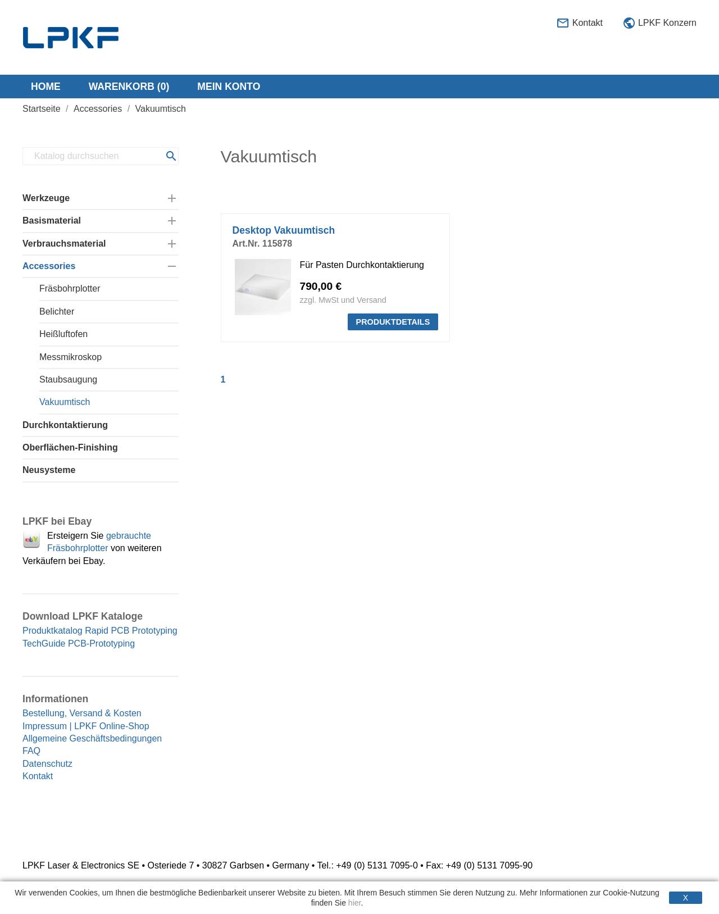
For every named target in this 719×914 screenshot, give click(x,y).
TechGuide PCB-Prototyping (78, 643)
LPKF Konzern (659, 23)
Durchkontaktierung (65, 425)
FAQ (31, 751)
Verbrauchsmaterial (64, 243)
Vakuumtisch (64, 402)
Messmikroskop (70, 357)
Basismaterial (51, 220)
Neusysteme (48, 470)
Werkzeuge (46, 198)
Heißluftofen (63, 334)
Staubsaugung (68, 379)
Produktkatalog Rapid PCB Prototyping (100, 630)
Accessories (48, 266)
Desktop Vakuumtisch (284, 230)
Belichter (56, 311)
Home (46, 86)
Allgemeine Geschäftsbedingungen (92, 738)
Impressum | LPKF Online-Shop (85, 726)
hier (354, 902)
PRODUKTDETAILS (393, 321)
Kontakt (579, 23)
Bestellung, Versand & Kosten (82, 713)
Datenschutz (47, 764)
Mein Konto (228, 86)
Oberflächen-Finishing (70, 447)
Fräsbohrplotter (70, 288)
